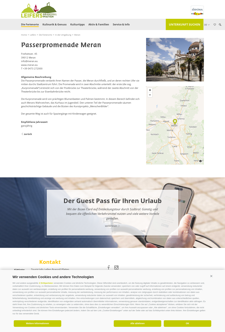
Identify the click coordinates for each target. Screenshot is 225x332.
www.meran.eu (29, 64)
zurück (26, 134)
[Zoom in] (150, 90)
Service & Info (121, 24)
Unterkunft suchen (184, 24)
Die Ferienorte (30, 24)
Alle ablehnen (137, 323)
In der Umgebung (63, 34)
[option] (112, 212)
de (207, 24)
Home (24, 34)
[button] (211, 276)
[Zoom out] (150, 94)
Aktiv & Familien (98, 24)
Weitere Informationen (37, 323)
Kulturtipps (77, 24)
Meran (77, 34)
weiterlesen (112, 225)
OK (187, 323)
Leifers (33, 34)
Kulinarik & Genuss (54, 24)
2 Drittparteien (46, 283)
